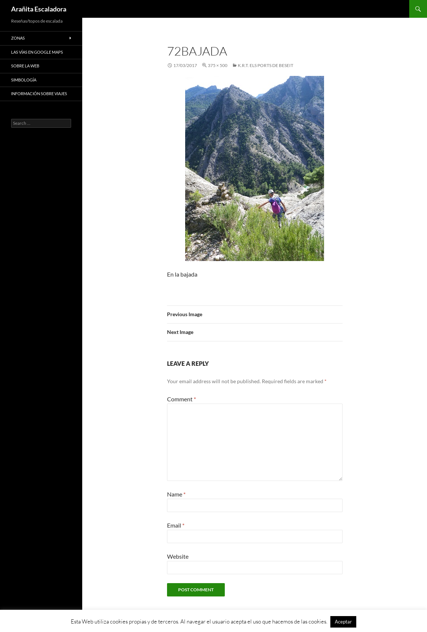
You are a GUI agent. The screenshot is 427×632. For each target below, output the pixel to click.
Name (176, 494)
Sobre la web (25, 65)
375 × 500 (217, 65)
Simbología (23, 79)
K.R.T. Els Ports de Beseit (265, 65)
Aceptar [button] (343, 622)
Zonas (18, 38)
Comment (181, 398)
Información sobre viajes (39, 93)
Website (178, 556)
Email (175, 525)
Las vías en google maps (37, 52)
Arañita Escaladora (38, 9)
